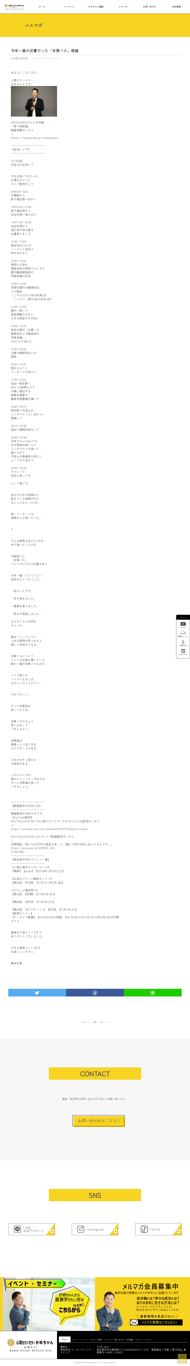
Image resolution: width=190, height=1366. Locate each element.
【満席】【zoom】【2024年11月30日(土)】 (38, 871)
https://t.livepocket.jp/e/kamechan (34, 138)
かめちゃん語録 (96, 6)
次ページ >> (105, 1022)
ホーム (42, 6)
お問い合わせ (149, 6)
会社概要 (176, 6)
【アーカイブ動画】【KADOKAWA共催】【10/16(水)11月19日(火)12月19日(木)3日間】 (66, 917)
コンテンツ (69, 6)
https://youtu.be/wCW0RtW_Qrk (33, 848)
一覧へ (95, 1022)
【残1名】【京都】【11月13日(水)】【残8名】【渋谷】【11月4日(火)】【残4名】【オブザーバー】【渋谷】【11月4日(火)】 (44, 901)
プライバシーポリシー (143, 1339)
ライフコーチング (53, 58)
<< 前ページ (85, 1022)
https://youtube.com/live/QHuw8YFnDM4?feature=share (49, 829)
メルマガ (122, 6)
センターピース (38, 58)
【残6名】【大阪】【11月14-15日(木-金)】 (38, 882)
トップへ (182, 1360)
